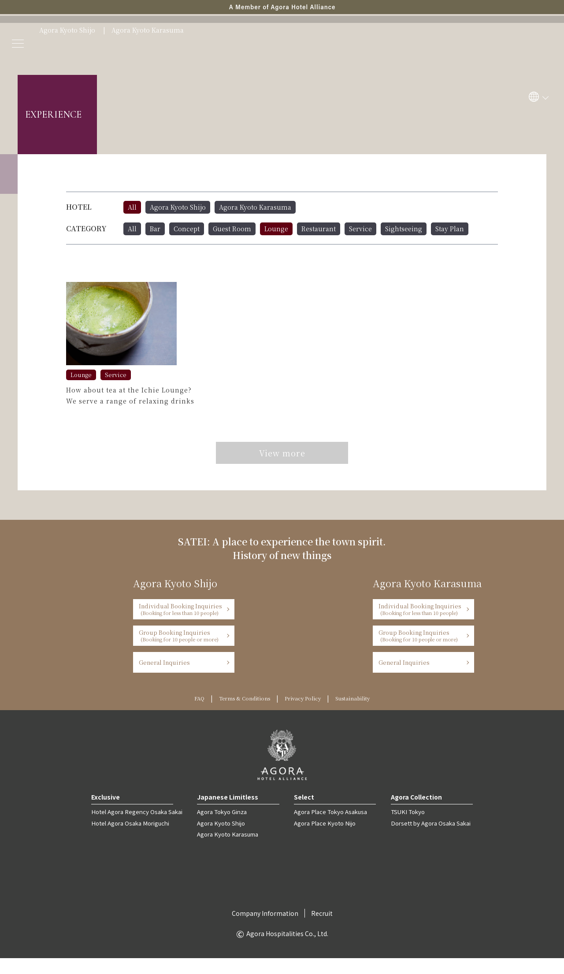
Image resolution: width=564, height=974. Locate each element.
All (132, 207)
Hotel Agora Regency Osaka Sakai (137, 828)
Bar (155, 228)
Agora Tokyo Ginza (220, 828)
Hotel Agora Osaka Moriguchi (130, 839)
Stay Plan (449, 228)
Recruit (322, 929)
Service (360, 228)
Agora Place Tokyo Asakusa (329, 828)
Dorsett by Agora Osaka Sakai (429, 839)
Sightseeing (403, 228)
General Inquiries (164, 678)
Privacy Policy (305, 714)
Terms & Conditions (237, 714)
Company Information (265, 929)
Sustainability (364, 714)
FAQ (184, 714)
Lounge (276, 228)
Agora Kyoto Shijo (67, 30)
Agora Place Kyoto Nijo (323, 839)
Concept (187, 228)
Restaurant (318, 228)
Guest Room (232, 228)
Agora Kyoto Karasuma (147, 30)
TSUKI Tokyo (406, 828)
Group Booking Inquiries (181, 651)
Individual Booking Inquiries (181, 625)
